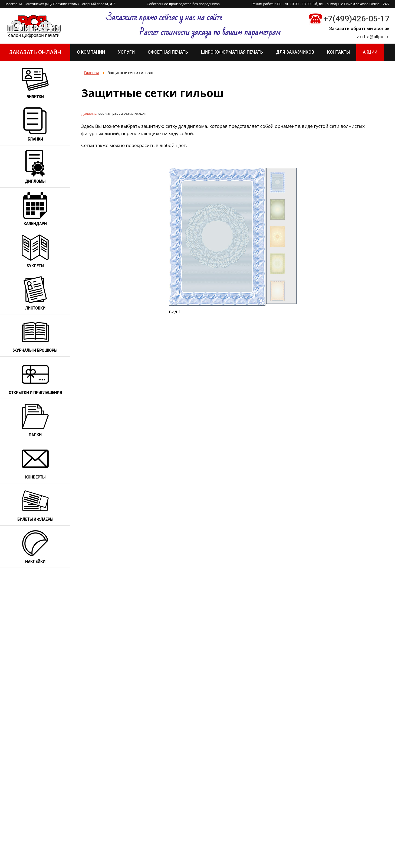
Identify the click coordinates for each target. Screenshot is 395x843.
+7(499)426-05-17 (357, 18)
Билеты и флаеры (35, 519)
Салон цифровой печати (34, 35)
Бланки (35, 139)
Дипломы (35, 181)
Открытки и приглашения (35, 392)
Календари (35, 224)
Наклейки (35, 561)
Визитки (35, 97)
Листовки (35, 308)
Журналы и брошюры (35, 350)
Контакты (338, 52)
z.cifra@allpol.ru (373, 36)
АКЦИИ (370, 52)
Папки (35, 435)
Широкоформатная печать (232, 52)
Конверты (35, 477)
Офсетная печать (168, 52)
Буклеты (35, 266)
